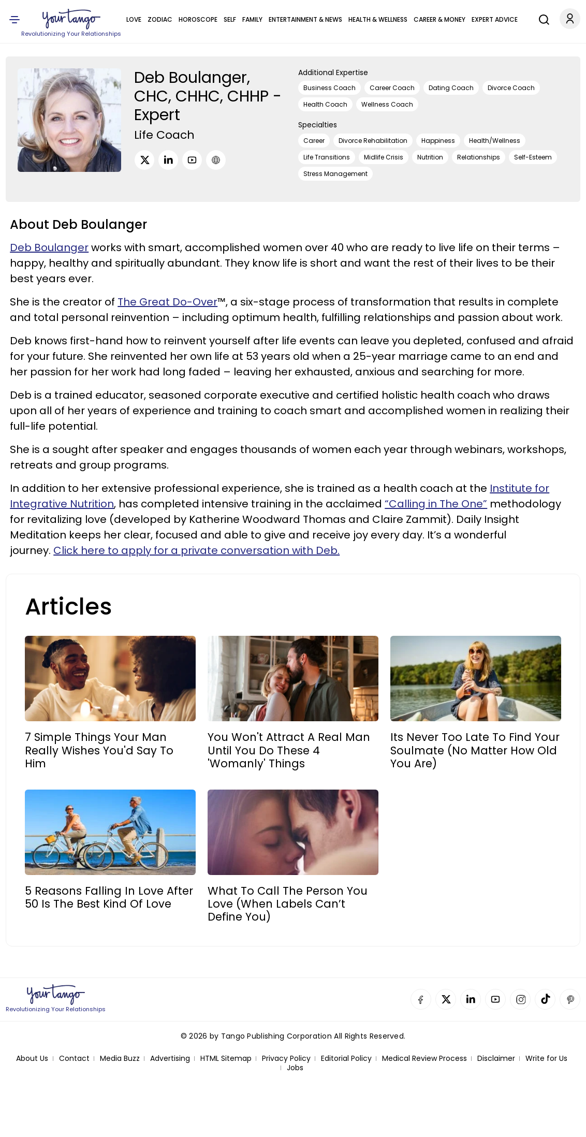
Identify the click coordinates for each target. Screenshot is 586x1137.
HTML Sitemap (226, 1058)
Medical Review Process (424, 1058)
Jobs (295, 1068)
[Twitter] (144, 160)
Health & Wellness (377, 19)
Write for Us (546, 1058)
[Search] (541, 18)
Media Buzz (120, 1058)
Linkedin (470, 999)
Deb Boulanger (49, 247)
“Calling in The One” (436, 504)
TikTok (545, 999)
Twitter (445, 999)
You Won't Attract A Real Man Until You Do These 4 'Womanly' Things (289, 750)
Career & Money (439, 19)
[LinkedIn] (168, 160)
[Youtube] (192, 160)
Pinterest (570, 999)
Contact (74, 1058)
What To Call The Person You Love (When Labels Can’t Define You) (288, 904)
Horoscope (198, 19)
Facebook (421, 999)
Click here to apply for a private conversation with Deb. (196, 550)
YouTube (495, 999)
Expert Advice (495, 19)
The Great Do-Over (167, 302)
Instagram (520, 999)
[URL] (216, 160)
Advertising (170, 1058)
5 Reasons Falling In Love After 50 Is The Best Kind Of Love (109, 897)
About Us (32, 1058)
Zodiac (160, 19)
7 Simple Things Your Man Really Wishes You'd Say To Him (99, 750)
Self (230, 19)
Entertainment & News (305, 19)
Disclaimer (496, 1058)
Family (252, 19)
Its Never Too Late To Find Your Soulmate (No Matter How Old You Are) (475, 750)
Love (133, 19)
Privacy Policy (286, 1058)
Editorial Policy (346, 1058)
